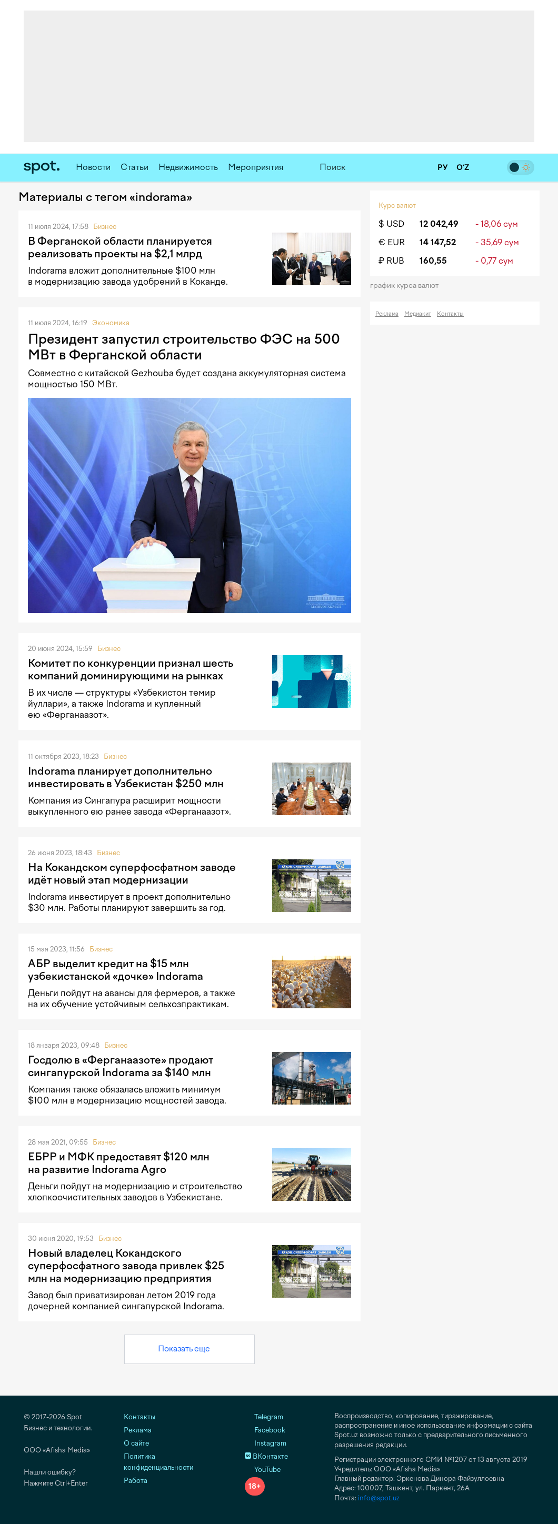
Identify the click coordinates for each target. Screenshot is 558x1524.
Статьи (134, 167)
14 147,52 (438, 242)
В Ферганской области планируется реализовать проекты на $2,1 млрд (120, 247)
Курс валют (397, 205)
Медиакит (417, 313)
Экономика (110, 323)
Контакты (450, 313)
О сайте (136, 1443)
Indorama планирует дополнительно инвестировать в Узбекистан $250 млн (126, 777)
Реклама (386, 313)
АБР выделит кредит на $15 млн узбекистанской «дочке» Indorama (115, 969)
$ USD (391, 224)
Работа (135, 1481)
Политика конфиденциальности (158, 1461)
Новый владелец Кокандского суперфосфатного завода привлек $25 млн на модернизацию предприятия (126, 1266)
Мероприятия (256, 167)
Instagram (265, 1443)
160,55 (433, 261)
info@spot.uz (379, 1498)
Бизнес (104, 226)
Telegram (264, 1417)
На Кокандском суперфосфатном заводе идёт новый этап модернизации (132, 873)
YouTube (263, 1469)
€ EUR (391, 242)
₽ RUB (391, 261)
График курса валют (407, 285)
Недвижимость (188, 167)
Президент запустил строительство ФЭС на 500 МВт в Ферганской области (184, 347)
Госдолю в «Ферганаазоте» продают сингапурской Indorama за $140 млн (120, 1066)
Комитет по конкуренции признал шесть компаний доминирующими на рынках (130, 669)
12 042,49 (439, 224)
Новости (93, 167)
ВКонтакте (266, 1456)
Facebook (265, 1430)
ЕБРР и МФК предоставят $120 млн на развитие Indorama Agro (119, 1163)
